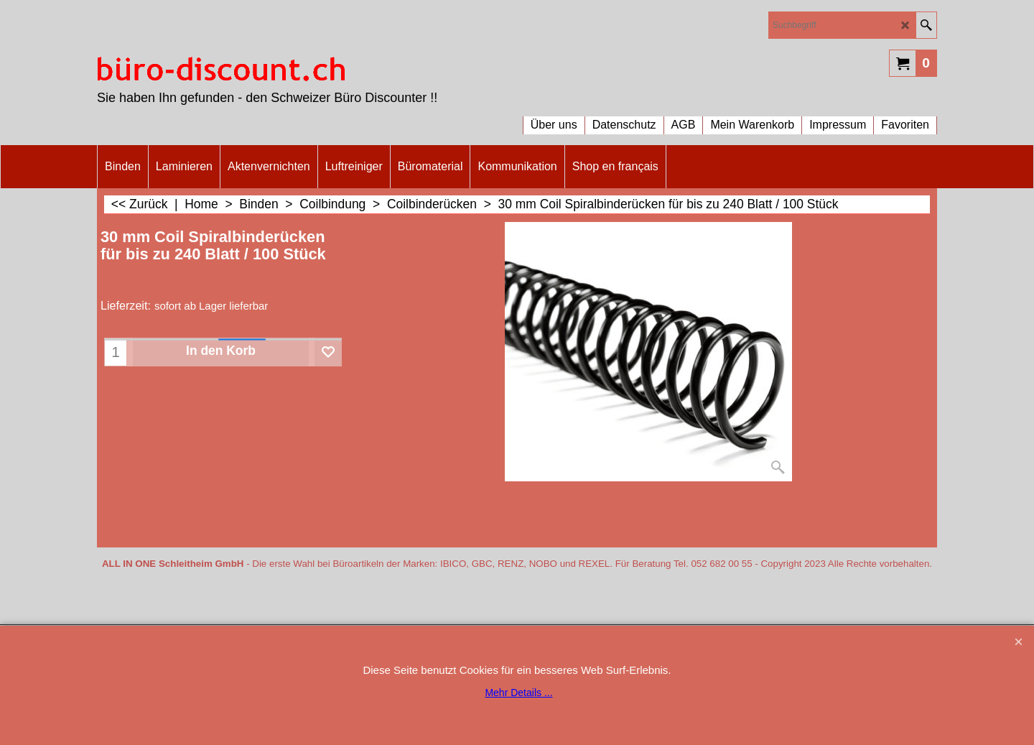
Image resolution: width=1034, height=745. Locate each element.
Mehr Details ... (518, 692)
